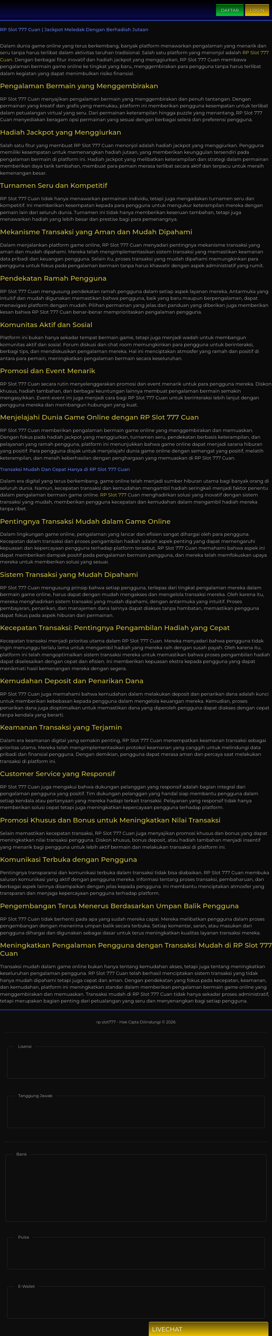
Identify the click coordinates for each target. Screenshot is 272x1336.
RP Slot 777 (113, 495)
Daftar (230, 10)
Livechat (180, 1329)
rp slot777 (106, 1022)
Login (257, 10)
